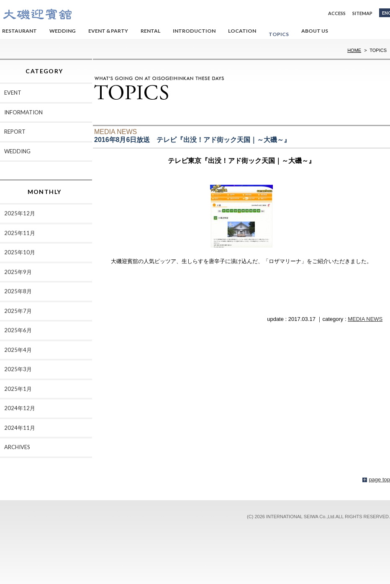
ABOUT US (314, 31)
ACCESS (337, 13)
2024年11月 (19, 427)
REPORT (15, 131)
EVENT (12, 92)
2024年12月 (19, 408)
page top (379, 479)
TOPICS (279, 34)
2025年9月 (18, 272)
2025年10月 (19, 252)
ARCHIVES (17, 447)
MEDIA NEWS (365, 319)
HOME (354, 50)
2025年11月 (19, 233)
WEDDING (62, 31)
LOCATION (242, 31)
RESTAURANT (19, 31)
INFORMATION (23, 112)
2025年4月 (18, 349)
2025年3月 (18, 369)
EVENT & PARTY (108, 31)
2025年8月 (18, 291)
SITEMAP (362, 13)
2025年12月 (19, 213)
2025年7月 (18, 311)
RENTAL (150, 31)
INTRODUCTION (194, 31)
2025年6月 (18, 330)
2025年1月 (18, 388)
